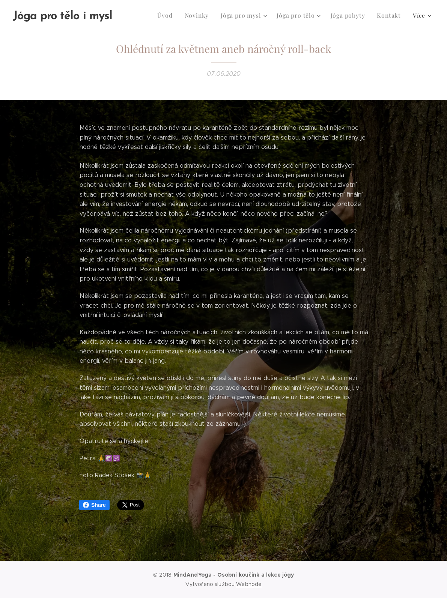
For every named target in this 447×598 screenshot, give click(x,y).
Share (94, 505)
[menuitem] (144, 15)
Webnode (249, 584)
